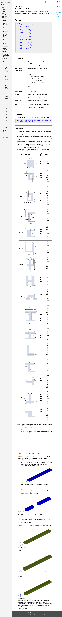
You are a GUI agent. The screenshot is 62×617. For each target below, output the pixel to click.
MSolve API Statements (5, 131)
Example (58, 14)
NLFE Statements (5, 62)
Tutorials (4, 11)
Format (57, 10)
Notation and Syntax (5, 21)
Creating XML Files (6, 24)
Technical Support (44, 614)
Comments (58, 16)
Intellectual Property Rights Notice (33, 614)
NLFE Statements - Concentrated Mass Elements (7, 82)
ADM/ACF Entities (5, 59)
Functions (5, 51)
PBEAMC (7, 113)
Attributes (58, 12)
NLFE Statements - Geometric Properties (7, 98)
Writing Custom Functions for (6, 35)
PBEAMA (7, 110)
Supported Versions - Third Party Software (5, 41)
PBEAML (7, 116)
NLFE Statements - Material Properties (7, 90)
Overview (4, 9)
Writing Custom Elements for (6, 29)
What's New (4, 7)
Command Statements (5, 46)
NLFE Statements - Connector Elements (7, 73)
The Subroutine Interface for (6, 55)
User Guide (4, 14)
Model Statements (5, 49)
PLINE (7, 122)
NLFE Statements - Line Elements (7, 66)
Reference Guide (4, 17)
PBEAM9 (7, 107)
